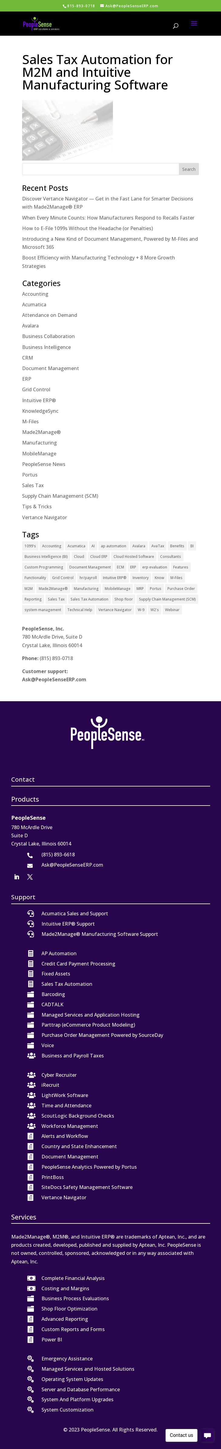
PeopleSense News (43, 464)
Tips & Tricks (37, 506)
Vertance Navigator (44, 517)
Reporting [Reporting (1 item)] (33, 599)
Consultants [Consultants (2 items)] (170, 556)
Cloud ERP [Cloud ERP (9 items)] (98, 556)
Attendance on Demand (49, 315)
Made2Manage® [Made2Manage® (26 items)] (53, 588)
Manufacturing (39, 442)
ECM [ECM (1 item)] (120, 567)
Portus (30, 474)
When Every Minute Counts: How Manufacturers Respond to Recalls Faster (108, 217)
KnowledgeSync (40, 411)
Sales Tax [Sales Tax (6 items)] (56, 599)
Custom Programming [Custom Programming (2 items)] (44, 567)
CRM (27, 357)
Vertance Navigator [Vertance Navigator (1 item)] (115, 609)
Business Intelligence (46, 347)
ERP (26, 379)
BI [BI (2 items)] (192, 546)
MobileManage (39, 453)
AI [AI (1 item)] (93, 546)
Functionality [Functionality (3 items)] (35, 577)
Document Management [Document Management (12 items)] (90, 567)
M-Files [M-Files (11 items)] (176, 577)
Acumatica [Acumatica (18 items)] (76, 546)
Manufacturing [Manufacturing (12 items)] (86, 588)
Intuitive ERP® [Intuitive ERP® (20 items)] (115, 577)
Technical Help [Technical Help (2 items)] (79, 609)
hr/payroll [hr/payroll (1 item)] (88, 577)
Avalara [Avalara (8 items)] (138, 546)
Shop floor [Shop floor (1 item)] (123, 599)
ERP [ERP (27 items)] (133, 567)
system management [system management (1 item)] (43, 609)
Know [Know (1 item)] (159, 577)
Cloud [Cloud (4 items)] (79, 556)
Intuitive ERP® (39, 400)
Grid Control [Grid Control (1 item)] (63, 577)
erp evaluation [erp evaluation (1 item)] (154, 567)
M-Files (30, 421)
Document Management (50, 368)
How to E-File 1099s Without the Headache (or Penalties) (87, 228)
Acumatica (34, 304)
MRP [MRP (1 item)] (140, 588)
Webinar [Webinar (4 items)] (172, 609)
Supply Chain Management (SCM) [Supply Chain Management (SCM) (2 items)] (167, 599)
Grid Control (36, 389)
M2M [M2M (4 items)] (29, 588)
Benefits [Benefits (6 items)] (177, 546)
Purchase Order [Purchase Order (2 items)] (181, 588)
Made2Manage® (41, 432)
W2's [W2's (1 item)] (154, 609)
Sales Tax (33, 485)
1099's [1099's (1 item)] (30, 546)
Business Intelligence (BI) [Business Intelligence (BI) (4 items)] (46, 556)
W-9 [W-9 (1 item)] (141, 609)
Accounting (35, 294)
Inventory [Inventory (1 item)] (141, 577)
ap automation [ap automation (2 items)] (113, 546)
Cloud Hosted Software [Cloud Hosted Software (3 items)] (134, 556)
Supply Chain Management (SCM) (60, 496)
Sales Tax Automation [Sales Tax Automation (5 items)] (89, 599)
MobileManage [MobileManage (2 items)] (117, 588)
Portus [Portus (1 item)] (155, 588)
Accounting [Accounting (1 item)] (51, 546)
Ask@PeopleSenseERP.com (54, 679)
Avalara (30, 325)
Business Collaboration (48, 336)
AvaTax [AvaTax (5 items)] (157, 546)
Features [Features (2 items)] (180, 567)
